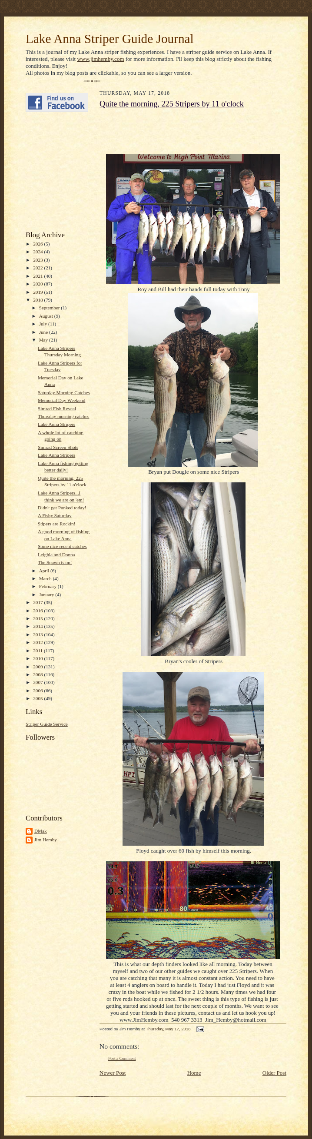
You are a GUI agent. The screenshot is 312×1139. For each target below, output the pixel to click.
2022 (38, 267)
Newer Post (113, 1072)
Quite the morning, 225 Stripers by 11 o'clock (172, 104)
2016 (38, 610)
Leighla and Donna (56, 554)
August (46, 316)
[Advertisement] (52, 172)
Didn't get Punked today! (62, 507)
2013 (38, 634)
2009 (38, 666)
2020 (38, 283)
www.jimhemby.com (100, 59)
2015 (38, 618)
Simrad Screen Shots (58, 447)
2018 (38, 299)
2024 (38, 251)
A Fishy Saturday (55, 515)
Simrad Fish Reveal (57, 408)
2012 (38, 642)
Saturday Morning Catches (64, 392)
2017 (38, 602)
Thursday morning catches (64, 416)
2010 (38, 658)
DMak (40, 830)
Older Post (274, 1072)
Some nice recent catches (62, 546)
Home (194, 1072)
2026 (38, 243)
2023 (38, 259)
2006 (38, 690)
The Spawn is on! (55, 562)
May (44, 339)
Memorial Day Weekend (61, 400)
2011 (38, 650)
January (47, 594)
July (43, 323)
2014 (38, 626)
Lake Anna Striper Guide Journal (110, 39)
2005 (38, 698)
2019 (38, 292)
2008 (38, 674)
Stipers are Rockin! (56, 523)
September (50, 307)
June (44, 332)
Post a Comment (122, 1058)
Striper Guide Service (47, 724)
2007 (38, 682)
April (44, 570)
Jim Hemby (45, 839)
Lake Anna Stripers (56, 424)
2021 (38, 276)
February (48, 586)
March (46, 578)
